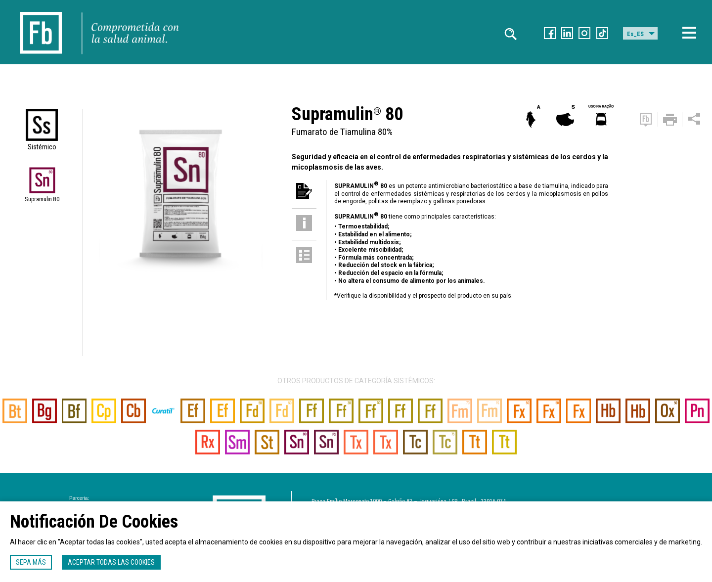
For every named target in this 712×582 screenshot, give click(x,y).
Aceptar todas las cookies (111, 562)
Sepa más (31, 562)
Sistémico (42, 147)
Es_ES (635, 34)
